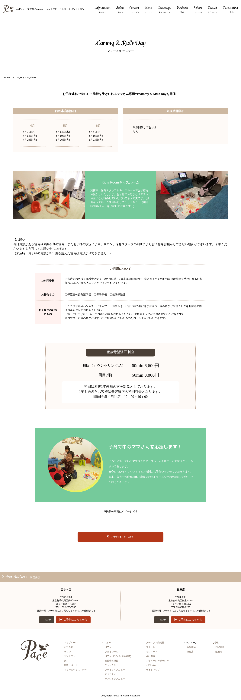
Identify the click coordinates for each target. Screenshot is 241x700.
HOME (7, 77)
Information (103, 10)
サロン (67, 652)
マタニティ (110, 675)
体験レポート (71, 666)
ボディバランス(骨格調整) (118, 657)
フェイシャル (111, 652)
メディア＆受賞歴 (155, 643)
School (198, 10)
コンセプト (69, 657)
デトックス (110, 666)
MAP (47, 620)
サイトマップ (153, 670)
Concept (134, 10)
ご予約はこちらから (122, 536)
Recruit (212, 10)
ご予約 (215, 643)
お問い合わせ (153, 666)
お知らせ (68, 648)
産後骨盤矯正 (111, 661)
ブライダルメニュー (115, 670)
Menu (148, 10)
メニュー (106, 643)
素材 (66, 661)
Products (182, 10)
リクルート (151, 652)
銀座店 (190, 652)
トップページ (71, 643)
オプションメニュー (115, 679)
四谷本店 (191, 648)
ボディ (108, 648)
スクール (150, 648)
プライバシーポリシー (157, 661)
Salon (120, 10)
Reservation (230, 10)
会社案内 (150, 657)
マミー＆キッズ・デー (75, 670)
